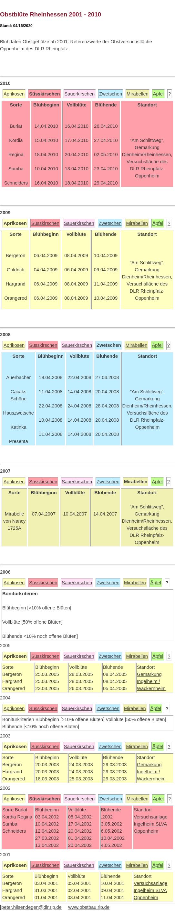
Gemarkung (149, 674)
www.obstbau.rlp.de (88, 907)
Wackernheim (151, 688)
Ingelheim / (148, 681)
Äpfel (158, 93)
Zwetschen (110, 93)
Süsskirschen (45, 223)
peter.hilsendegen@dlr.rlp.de (31, 907)
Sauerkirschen (80, 93)
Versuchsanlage (150, 816)
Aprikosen (14, 93)
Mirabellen (138, 93)
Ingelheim (145, 824)
